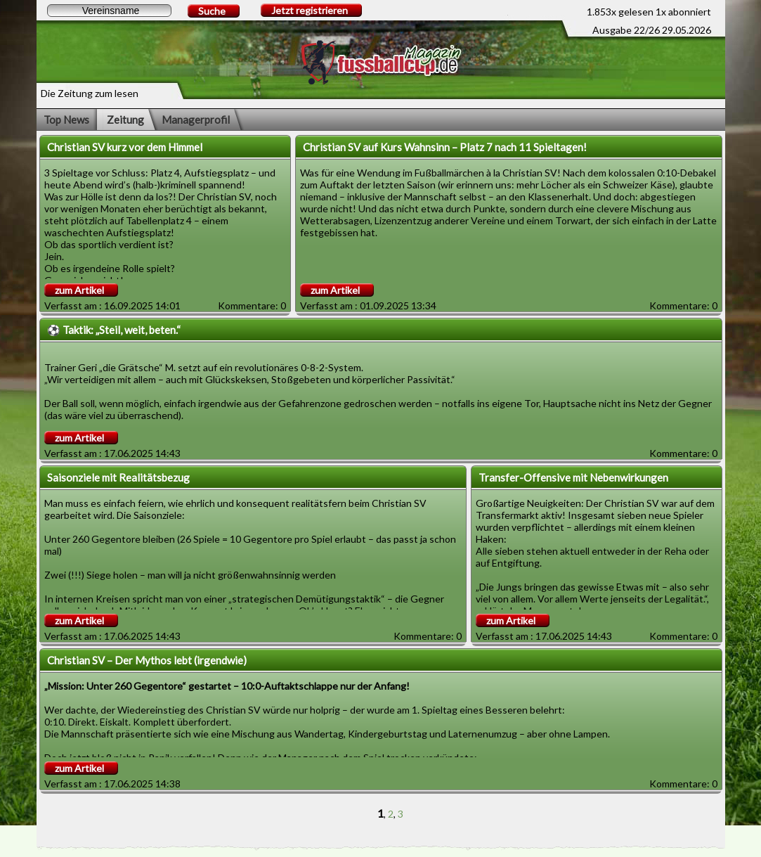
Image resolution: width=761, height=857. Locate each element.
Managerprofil (196, 119)
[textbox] (109, 10)
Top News (66, 119)
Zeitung (125, 119)
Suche (212, 11)
